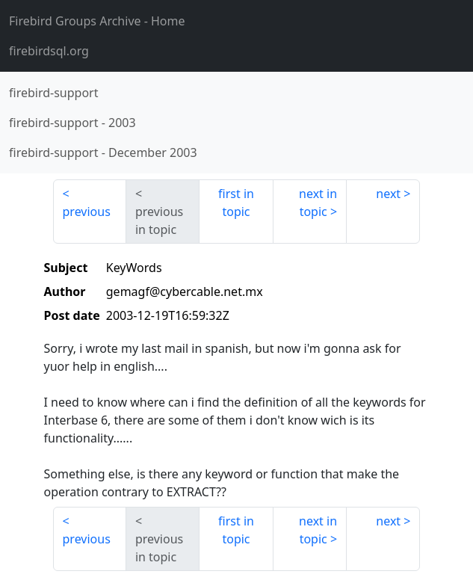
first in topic (236, 202)
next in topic (318, 202)
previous (87, 211)
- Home (97, 21)
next (388, 193)
